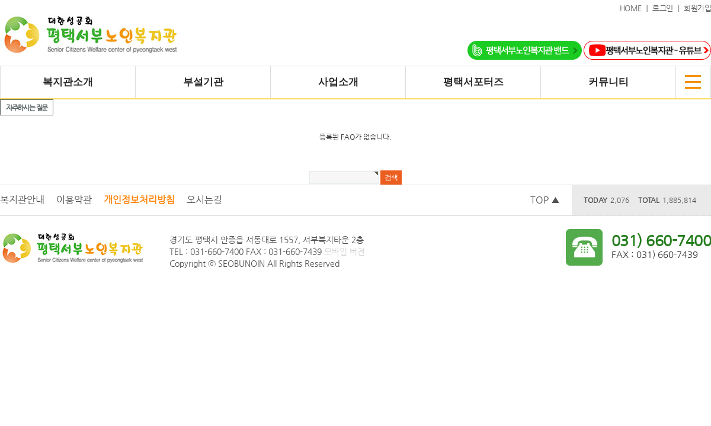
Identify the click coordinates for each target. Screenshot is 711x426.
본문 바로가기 (0, 0)
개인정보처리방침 (139, 199)
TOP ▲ (545, 199)
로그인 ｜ (668, 8)
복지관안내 (22, 199)
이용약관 (74, 199)
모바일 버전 (344, 251)
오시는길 (204, 199)
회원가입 (697, 8)
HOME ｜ (636, 8)
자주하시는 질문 (26, 108)
